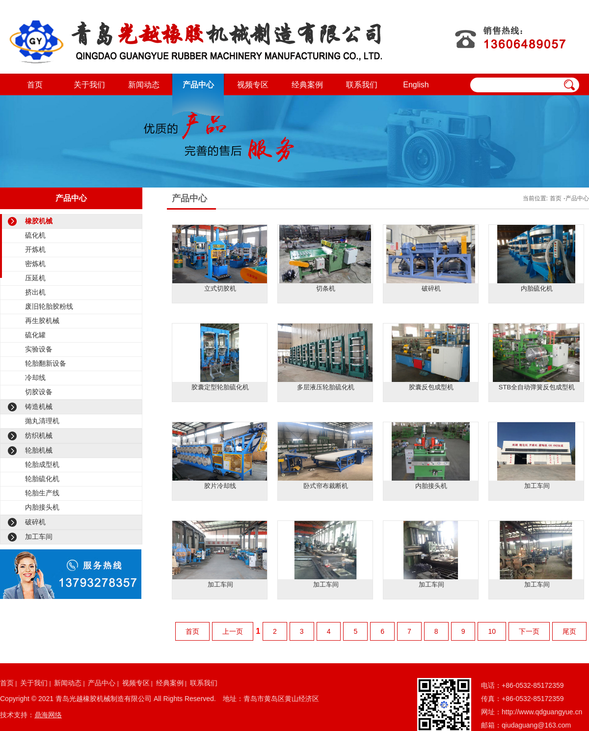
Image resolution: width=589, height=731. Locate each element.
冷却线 (35, 377)
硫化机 (35, 235)
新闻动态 (144, 85)
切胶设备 (39, 392)
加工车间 (39, 537)
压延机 (35, 278)
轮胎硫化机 (42, 479)
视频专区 (252, 85)
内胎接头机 (42, 507)
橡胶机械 (39, 221)
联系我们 (361, 85)
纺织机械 (39, 435)
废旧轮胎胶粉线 (49, 306)
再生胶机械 (42, 321)
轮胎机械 (39, 450)
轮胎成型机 (42, 464)
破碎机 (35, 522)
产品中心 (198, 85)
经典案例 (307, 85)
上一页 (232, 631)
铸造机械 (39, 406)
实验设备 (39, 349)
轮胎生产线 (42, 493)
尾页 (569, 631)
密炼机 (35, 264)
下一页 (529, 631)
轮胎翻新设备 (45, 363)
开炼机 (35, 249)
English (415, 85)
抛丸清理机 (42, 421)
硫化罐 (35, 335)
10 (492, 631)
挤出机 (35, 292)
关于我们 (89, 85)
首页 (35, 85)
